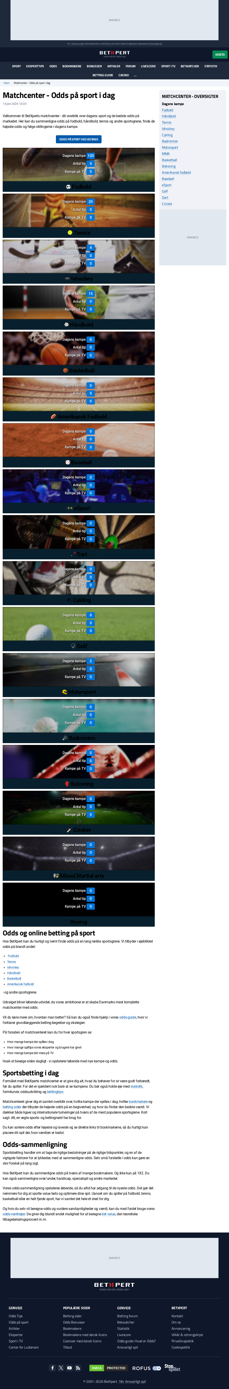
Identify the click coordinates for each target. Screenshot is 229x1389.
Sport (16, 66)
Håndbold (13, 973)
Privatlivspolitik (183, 1341)
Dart (165, 197)
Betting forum (127, 1316)
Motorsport (170, 147)
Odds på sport (19, 1322)
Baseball (168, 178)
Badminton (170, 141)
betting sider (12, 1107)
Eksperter (16, 1334)
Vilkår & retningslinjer (188, 1334)
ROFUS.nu (107, 43)
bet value (108, 1214)
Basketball (14, 978)
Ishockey (13, 967)
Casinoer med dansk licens (82, 1341)
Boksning (168, 166)
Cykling (167, 134)
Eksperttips (35, 66)
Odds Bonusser (74, 1322)
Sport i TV (168, 66)
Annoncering (181, 1328)
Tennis (11, 962)
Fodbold (13, 956)
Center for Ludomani (24, 1347)
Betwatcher (190, 66)
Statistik (210, 66)
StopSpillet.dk (156, 43)
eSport (167, 185)
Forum (131, 66)
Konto (220, 54)
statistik (136, 1086)
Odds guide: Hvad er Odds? (136, 1341)
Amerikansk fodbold (20, 984)
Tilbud (67, 1347)
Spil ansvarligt (78, 43)
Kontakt (177, 1316)
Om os (176, 1322)
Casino (124, 75)
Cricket (167, 203)
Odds (53, 66)
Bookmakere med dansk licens (85, 1334)
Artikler (113, 66)
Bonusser (94, 66)
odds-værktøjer (14, 1214)
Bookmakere (71, 66)
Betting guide (103, 75)
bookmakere (138, 1101)
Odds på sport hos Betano (78, 139)
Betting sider (72, 1316)
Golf (165, 191)
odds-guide (127, 1017)
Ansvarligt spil (127, 1347)
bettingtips (55, 1092)
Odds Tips (16, 1316)
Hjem (6, 83)
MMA (166, 153)
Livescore (148, 66)
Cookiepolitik (181, 1347)
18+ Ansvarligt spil (132, 1381)
